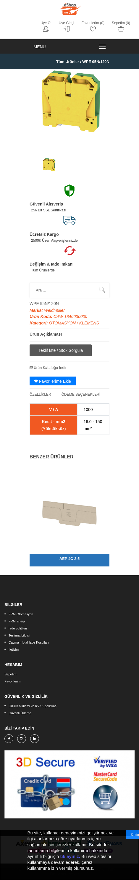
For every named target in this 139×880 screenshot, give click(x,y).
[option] (48, 166)
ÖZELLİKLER (40, 394)
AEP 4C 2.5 (69, 558)
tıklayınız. (70, 861)
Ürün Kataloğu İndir (48, 367)
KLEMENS (89, 323)
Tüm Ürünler (67, 61)
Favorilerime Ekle (52, 381)
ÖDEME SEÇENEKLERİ (81, 394)
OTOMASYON (63, 323)
